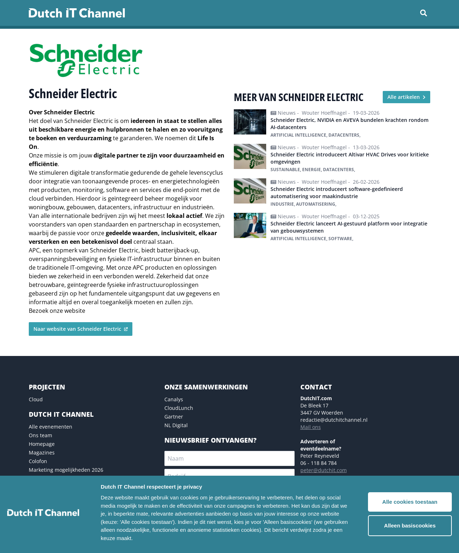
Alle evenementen (50, 426)
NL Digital (176, 425)
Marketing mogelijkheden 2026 (66, 469)
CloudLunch (178, 408)
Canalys (173, 399)
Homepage (42, 443)
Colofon (38, 461)
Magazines (42, 452)
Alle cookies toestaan (409, 502)
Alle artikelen (406, 96)
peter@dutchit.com (323, 470)
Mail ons (310, 427)
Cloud (36, 399)
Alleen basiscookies (410, 525)
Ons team (40, 435)
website (74, 311)
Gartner (173, 416)
